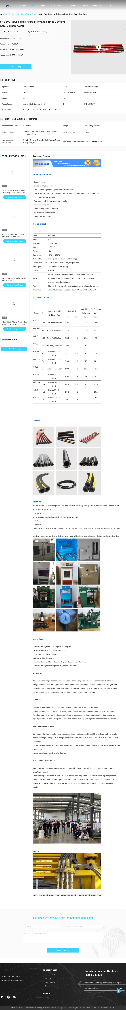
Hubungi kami (73, 5)
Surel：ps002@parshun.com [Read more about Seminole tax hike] (11, 980)
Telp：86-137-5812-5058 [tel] (10, 976)
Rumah (23, 5)
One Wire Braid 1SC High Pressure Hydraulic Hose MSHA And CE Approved (13, 236)
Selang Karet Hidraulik (69, 895)
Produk (33, 5)
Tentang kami (56, 5)
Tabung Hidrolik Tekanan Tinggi (90, 895)
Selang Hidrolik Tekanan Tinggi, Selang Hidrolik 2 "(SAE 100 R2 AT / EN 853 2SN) (14, 324)
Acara (85, 5)
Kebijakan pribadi (16, 1008)
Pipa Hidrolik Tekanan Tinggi (49, 895)
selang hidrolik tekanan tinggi (26, 14)
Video (43, 5)
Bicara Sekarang (16, 67)
